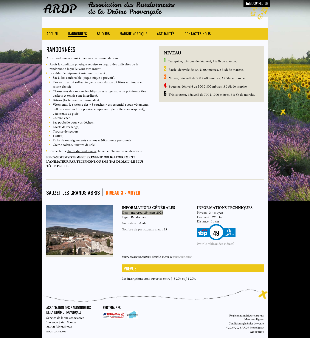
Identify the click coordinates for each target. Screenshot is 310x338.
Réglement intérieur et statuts (246, 315)
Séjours (103, 34)
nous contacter (56, 331)
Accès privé (257, 332)
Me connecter (257, 3)
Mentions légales (254, 319)
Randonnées (77, 34)
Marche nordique (133, 34)
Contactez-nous (197, 34)
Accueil (52, 34)
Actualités (166, 34)
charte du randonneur (81, 151)
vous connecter (182, 257)
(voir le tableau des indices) (215, 244)
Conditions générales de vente (246, 323)
